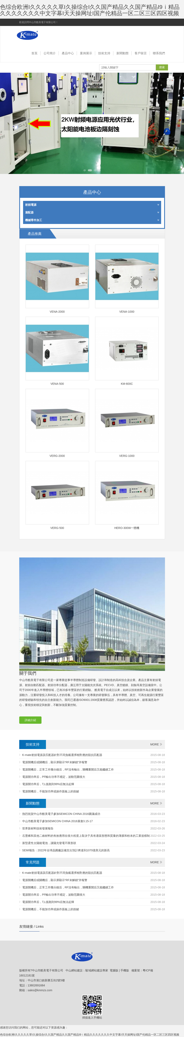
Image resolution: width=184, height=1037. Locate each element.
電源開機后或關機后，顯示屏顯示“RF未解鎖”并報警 (54, 762)
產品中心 (68, 53)
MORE (154, 744)
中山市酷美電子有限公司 (40, 35)
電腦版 (114, 970)
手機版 (124, 970)
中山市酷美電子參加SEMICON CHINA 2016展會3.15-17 (57, 821)
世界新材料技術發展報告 (37, 828)
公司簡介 (50, 53)
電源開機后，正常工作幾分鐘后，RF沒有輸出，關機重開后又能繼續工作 (68, 769)
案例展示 (86, 53)
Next (177, 123)
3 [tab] (95, 170)
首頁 (34, 53)
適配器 (92, 212)
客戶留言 (141, 53)
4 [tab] (99, 170)
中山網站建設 (74, 970)
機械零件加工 (92, 220)
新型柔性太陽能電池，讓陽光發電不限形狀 (49, 843)
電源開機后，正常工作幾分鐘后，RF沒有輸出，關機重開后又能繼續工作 (68, 887)
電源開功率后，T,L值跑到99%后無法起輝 (48, 902)
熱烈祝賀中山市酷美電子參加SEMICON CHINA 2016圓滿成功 (61, 813)
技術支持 (104, 53)
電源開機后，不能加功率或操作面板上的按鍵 (50, 791)
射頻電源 (92, 204)
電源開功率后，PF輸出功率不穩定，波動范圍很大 (53, 776)
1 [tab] (84, 170)
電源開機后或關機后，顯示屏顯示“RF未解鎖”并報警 (54, 880)
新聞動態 (122, 53)
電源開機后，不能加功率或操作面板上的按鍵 (50, 909)
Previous (7, 123)
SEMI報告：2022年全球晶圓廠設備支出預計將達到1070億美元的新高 (66, 850)
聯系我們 (159, 53)
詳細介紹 (30, 720)
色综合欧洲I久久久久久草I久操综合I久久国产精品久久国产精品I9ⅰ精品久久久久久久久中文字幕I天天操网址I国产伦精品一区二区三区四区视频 (90, 10)
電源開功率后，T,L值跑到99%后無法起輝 (48, 784)
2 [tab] (90, 170)
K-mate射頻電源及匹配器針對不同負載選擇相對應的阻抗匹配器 (62, 755)
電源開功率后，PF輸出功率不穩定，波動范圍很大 (53, 894)
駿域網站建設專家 (96, 970)
